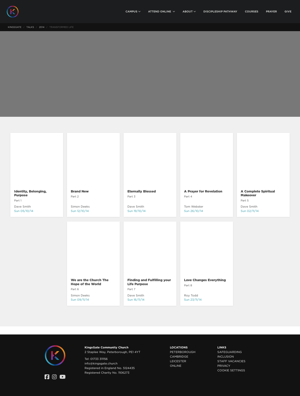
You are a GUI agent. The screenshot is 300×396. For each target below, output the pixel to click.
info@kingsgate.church (101, 363)
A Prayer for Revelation (203, 191)
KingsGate (14, 27)
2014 (41, 27)
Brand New (80, 191)
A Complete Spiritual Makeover (258, 193)
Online (175, 366)
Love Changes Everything (205, 280)
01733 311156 (99, 359)
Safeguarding (229, 352)
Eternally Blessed (141, 191)
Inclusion (225, 356)
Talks (30, 27)
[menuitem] (133, 11)
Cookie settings (231, 370)
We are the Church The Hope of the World (89, 282)
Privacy (223, 366)
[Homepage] (15, 12)
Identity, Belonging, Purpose (30, 193)
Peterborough (182, 352)
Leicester (178, 361)
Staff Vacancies (231, 361)
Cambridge (179, 356)
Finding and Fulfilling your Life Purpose (149, 282)
